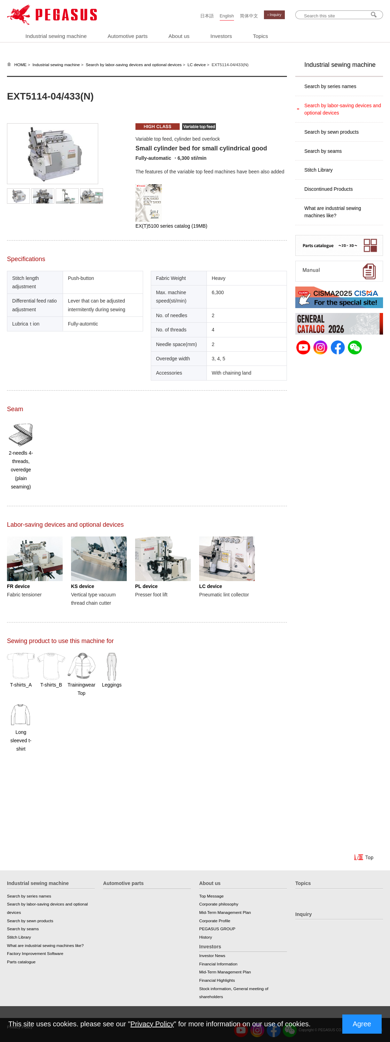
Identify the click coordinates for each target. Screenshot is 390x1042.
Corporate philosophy (218, 904)
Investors (221, 36)
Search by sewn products (331, 132)
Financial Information (218, 964)
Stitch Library (318, 170)
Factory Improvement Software (35, 953)
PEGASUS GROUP (217, 928)
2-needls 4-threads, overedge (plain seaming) (21, 469)
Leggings (112, 685)
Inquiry (303, 914)
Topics (260, 36)
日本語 (207, 16)
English (227, 16)
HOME (20, 64)
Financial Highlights (217, 980)
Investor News (212, 955)
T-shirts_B (51, 685)
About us (179, 36)
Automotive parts (128, 36)
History (205, 937)
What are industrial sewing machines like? (332, 211)
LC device (196, 64)
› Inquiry (274, 15)
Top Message (211, 896)
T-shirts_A (21, 685)
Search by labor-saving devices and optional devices (134, 64)
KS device (82, 586)
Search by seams (323, 151)
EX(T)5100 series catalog (171, 226)
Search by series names (330, 86)
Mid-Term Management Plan (225, 912)
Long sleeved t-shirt (20, 740)
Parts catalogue (21, 961)
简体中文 (249, 16)
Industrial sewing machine (56, 36)
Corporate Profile (214, 920)
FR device (18, 586)
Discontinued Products (328, 189)
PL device (146, 586)
